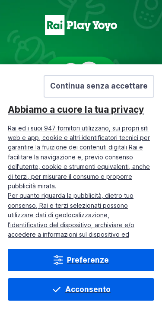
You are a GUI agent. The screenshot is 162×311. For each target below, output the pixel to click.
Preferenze (88, 260)
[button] (99, 86)
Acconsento (88, 289)
